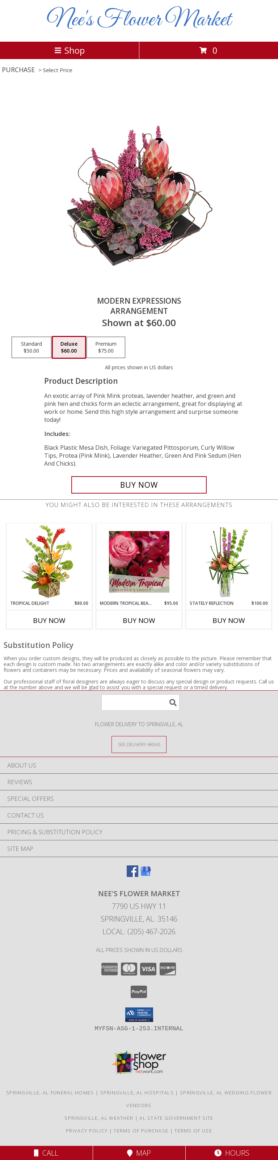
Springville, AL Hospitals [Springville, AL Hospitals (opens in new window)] (137, 1092)
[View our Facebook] (132, 874)
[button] (139, 1014)
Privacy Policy (87, 1130)
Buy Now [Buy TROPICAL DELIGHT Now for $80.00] (49, 620)
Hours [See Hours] (231, 1153)
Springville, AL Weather (98, 1118)
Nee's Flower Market (139, 20)
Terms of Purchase (141, 1130)
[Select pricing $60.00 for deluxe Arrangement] (69, 347)
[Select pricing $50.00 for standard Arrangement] (31, 347)
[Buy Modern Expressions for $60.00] (139, 485)
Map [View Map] (139, 1153)
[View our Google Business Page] (145, 874)
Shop (69, 50)
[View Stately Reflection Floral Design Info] (229, 562)
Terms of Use (193, 1130)
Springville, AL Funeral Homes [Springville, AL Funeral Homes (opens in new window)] (50, 1092)
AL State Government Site (176, 1118)
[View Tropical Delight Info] (49, 562)
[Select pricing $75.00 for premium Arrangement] (106, 347)
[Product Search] (140, 702)
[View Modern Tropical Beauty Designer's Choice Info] (139, 562)
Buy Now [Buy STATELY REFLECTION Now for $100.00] (228, 620)
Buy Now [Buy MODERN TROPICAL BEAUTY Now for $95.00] (139, 620)
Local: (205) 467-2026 (139, 931)
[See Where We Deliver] (139, 744)
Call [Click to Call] (46, 1153)
